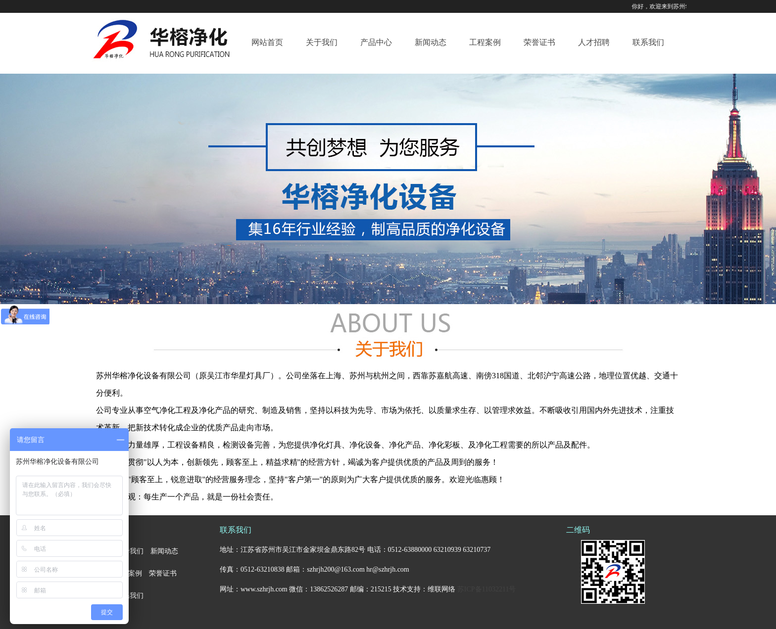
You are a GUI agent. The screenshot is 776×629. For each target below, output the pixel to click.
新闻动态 (430, 42)
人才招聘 (594, 42)
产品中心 (376, 42)
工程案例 (485, 42)
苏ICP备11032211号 (486, 589)
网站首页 (267, 42)
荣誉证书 (539, 42)
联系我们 (648, 42)
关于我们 (322, 42)
